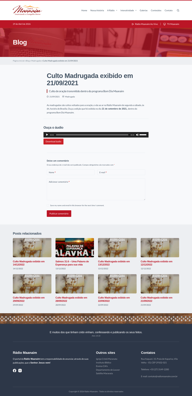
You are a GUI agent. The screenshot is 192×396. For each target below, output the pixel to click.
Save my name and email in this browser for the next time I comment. (77, 205)
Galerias (144, 10)
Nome (52, 172)
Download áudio (53, 141)
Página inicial (18, 61)
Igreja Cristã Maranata (106, 358)
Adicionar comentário (59, 182)
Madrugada (36, 61)
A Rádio (112, 10)
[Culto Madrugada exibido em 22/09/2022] (117, 283)
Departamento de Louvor (108, 369)
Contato (169, 10)
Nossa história (97, 10)
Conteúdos (156, 10)
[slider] (92, 134)
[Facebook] (14, 370)
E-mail (103, 172)
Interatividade (129, 10)
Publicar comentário (59, 213)
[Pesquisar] (178, 10)
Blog (28, 61)
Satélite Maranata (104, 373)
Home (84, 10)
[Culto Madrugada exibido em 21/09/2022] (160, 283)
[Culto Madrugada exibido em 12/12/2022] (160, 247)
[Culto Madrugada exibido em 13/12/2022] (117, 247)
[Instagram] (20, 370)
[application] (96, 135)
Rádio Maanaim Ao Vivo (144, 24)
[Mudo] (137, 134)
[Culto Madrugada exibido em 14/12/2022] (32, 247)
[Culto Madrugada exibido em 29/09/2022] (32, 283)
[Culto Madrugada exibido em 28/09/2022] (75, 283)
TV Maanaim (171, 24)
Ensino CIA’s (102, 366)
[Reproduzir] (47, 134)
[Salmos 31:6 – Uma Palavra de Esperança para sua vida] (75, 247)
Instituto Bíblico (103, 362)
